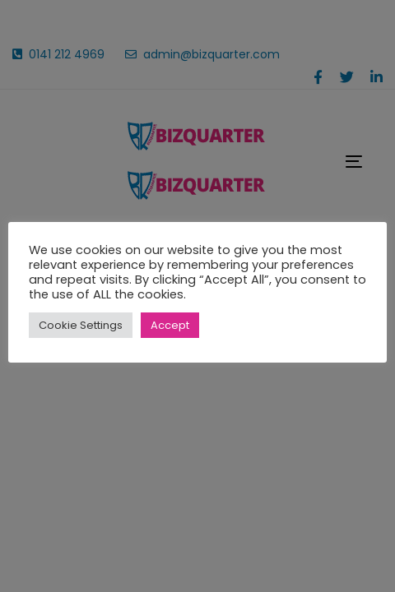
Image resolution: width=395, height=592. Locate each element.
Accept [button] (170, 325)
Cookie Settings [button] (81, 325)
